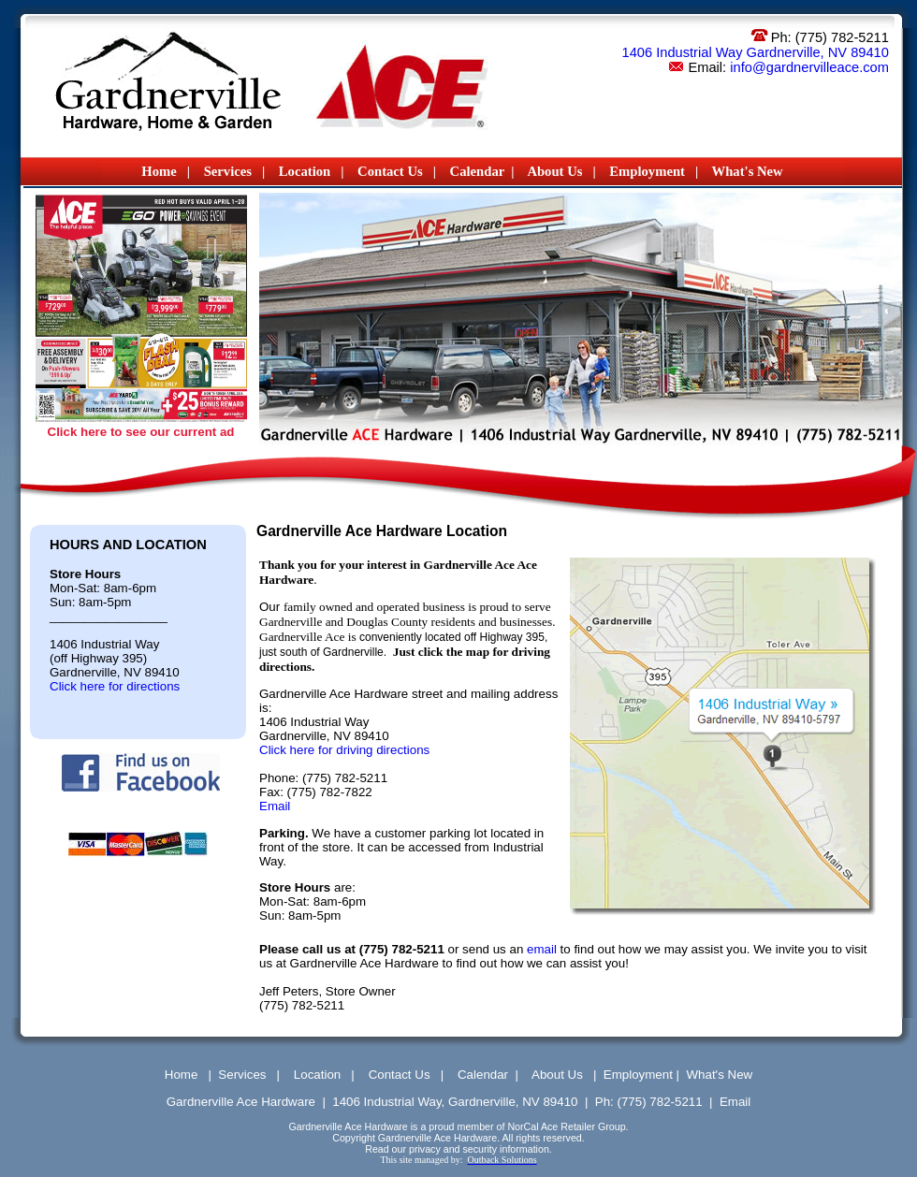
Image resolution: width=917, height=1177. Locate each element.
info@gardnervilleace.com (809, 67)
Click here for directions (115, 686)
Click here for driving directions (344, 750)
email (540, 949)
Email (274, 806)
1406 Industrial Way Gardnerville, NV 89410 (755, 52)
